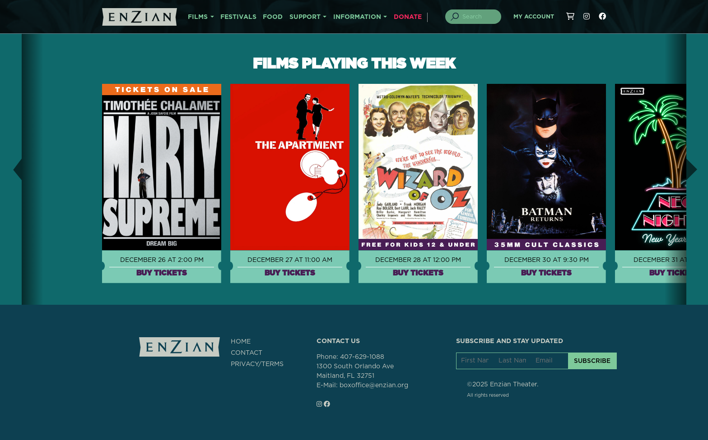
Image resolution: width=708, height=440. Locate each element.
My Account (533, 17)
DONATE (408, 17)
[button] (11, 169)
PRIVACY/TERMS (257, 364)
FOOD (273, 17)
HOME (241, 342)
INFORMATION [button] (357, 17)
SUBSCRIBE (592, 360)
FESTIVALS (238, 17)
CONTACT (246, 353)
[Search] (478, 16)
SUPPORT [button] (305, 17)
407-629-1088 (362, 357)
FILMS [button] (198, 17)
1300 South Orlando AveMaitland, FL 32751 (355, 371)
